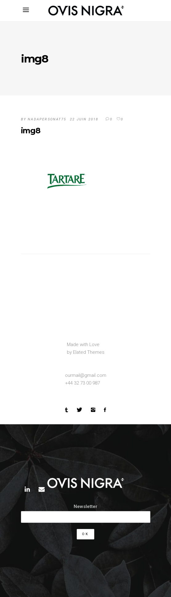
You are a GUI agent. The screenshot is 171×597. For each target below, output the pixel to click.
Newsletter (85, 506)
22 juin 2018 (84, 119)
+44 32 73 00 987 (82, 383)
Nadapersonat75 (47, 119)
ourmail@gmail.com (85, 375)
